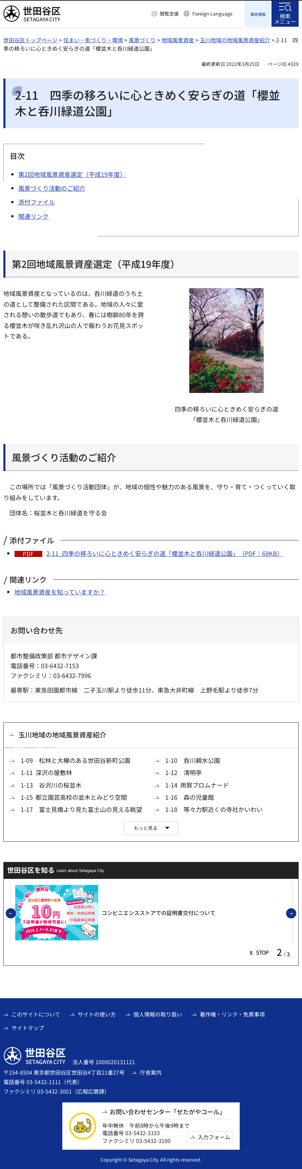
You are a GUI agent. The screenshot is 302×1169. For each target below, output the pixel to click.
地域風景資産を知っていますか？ (59, 590)
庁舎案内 (150, 1071)
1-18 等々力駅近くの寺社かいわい (214, 808)
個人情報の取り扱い (157, 1013)
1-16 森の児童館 (189, 796)
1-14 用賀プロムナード (197, 784)
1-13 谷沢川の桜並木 (51, 784)
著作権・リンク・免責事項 (232, 1013)
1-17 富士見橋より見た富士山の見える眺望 (81, 808)
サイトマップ (28, 1026)
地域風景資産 (177, 39)
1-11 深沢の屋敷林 (46, 772)
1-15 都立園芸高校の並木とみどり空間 (74, 796)
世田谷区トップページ (30, 39)
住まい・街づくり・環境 (93, 39)
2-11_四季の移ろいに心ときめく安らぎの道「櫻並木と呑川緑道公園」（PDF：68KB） (164, 552)
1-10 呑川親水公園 (192, 759)
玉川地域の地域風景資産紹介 (235, 39)
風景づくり (142, 39)
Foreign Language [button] (212, 13)
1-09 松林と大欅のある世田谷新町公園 (75, 759)
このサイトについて (36, 1013)
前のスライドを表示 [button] (15, 912)
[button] (165, 13)
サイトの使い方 (97, 1013)
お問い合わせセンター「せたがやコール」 (167, 1110)
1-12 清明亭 (183, 772)
